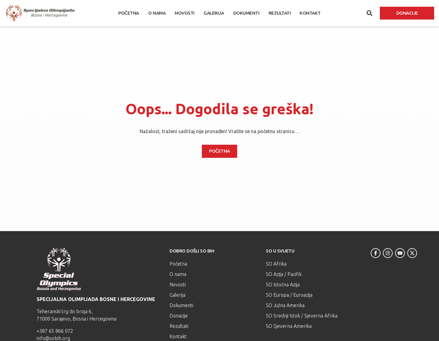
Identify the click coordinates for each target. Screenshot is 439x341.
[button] (369, 13)
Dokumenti (246, 13)
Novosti (185, 13)
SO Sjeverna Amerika (289, 326)
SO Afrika (276, 264)
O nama (157, 13)
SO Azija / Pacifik (284, 274)
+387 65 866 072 (55, 331)
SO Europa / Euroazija (289, 295)
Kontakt (310, 13)
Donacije (179, 315)
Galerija (214, 13)
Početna (128, 13)
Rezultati (280, 13)
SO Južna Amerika (285, 305)
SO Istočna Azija (283, 284)
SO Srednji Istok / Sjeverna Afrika (301, 315)
